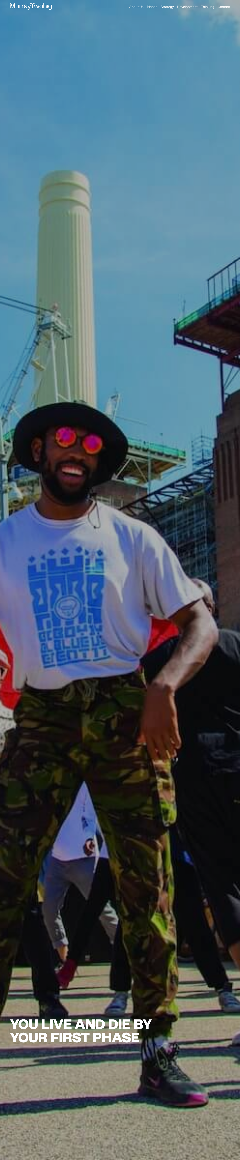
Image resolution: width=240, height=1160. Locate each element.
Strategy (167, 7)
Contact (224, 7)
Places (152, 7)
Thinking (207, 7)
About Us (136, 7)
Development (187, 7)
